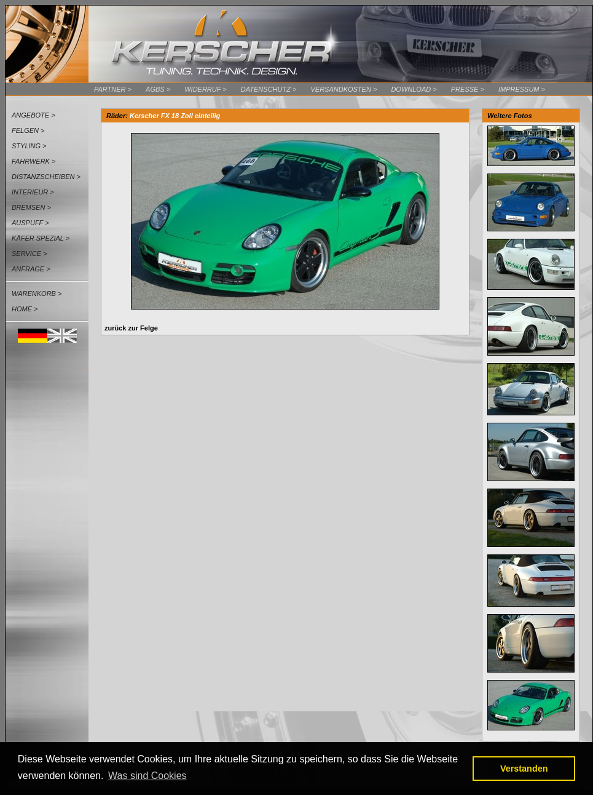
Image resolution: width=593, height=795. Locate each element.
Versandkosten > (343, 89)
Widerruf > (205, 89)
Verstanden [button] (524, 768)
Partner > (113, 89)
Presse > (467, 89)
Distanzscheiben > (46, 176)
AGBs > (158, 89)
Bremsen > (31, 207)
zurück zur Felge (131, 328)
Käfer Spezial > (40, 238)
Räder (115, 115)
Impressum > (521, 89)
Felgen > (28, 130)
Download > (413, 89)
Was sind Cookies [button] (147, 775)
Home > (24, 309)
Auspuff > (30, 222)
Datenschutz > (269, 89)
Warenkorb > (36, 293)
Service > (29, 253)
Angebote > (33, 115)
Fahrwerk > (33, 161)
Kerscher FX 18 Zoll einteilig (175, 115)
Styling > (29, 146)
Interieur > (33, 192)
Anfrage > (31, 269)
